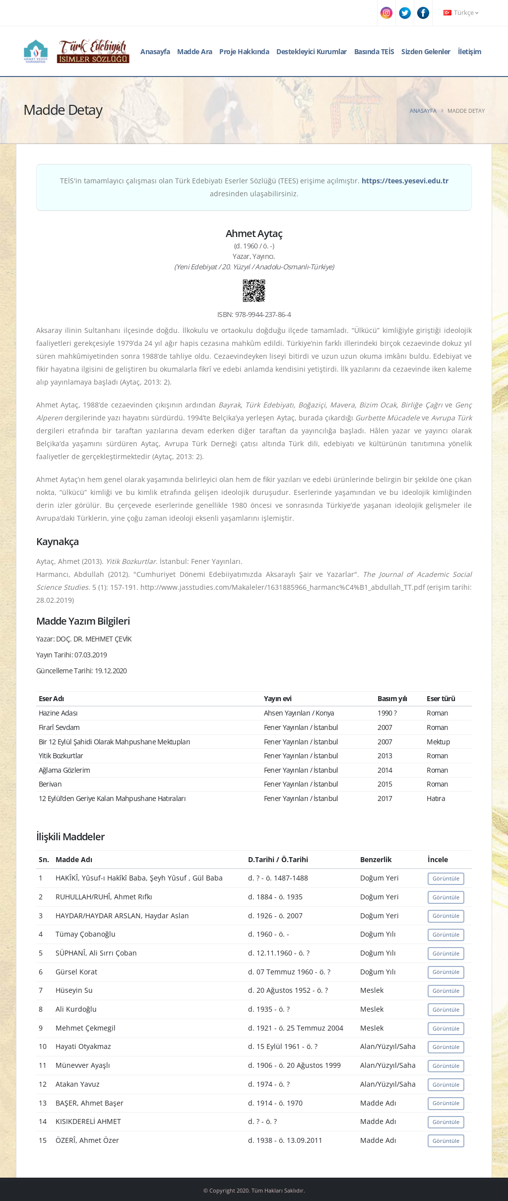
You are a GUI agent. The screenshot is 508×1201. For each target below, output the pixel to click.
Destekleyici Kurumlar (311, 51)
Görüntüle (446, 878)
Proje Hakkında (244, 51)
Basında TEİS (374, 51)
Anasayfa (155, 51)
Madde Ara (194, 51)
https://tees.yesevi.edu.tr (405, 180)
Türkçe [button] (461, 12)
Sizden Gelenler (425, 51)
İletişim (470, 51)
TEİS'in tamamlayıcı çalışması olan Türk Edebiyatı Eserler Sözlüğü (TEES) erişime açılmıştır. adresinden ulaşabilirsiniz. (254, 187)
